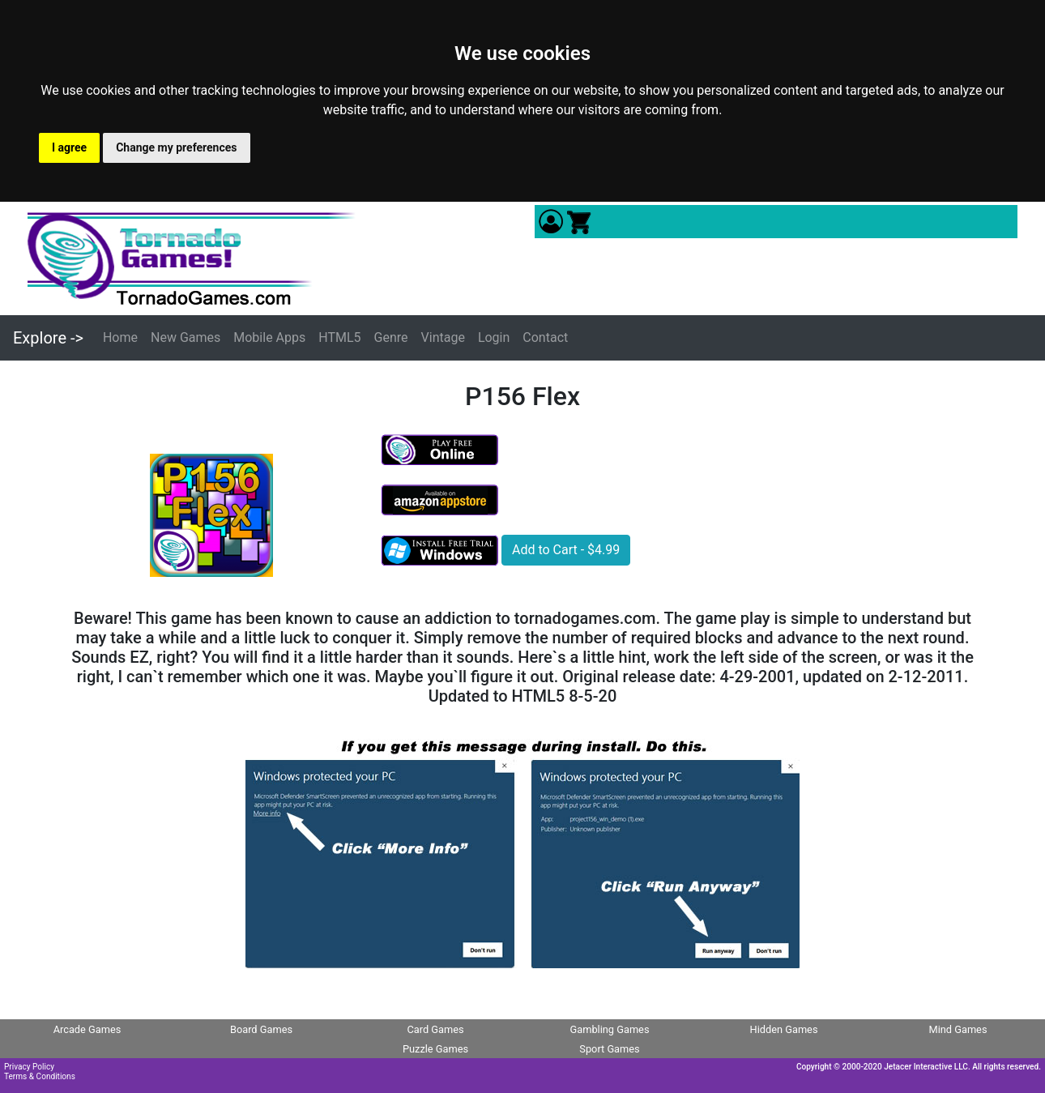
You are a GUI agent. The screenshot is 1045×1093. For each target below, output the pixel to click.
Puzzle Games (435, 1049)
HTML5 (339, 337)
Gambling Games (609, 1029)
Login (494, 337)
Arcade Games (87, 1029)
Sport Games (609, 1049)
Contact (545, 337)
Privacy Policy (29, 1066)
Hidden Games (784, 1029)
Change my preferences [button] (176, 147)
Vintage (443, 337)
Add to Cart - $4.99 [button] (566, 549)
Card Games (435, 1029)
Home (120, 337)
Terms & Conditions (39, 1076)
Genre (391, 337)
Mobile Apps (269, 337)
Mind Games (957, 1029)
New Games (185, 337)
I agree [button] (69, 147)
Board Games (261, 1029)
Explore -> (48, 338)
